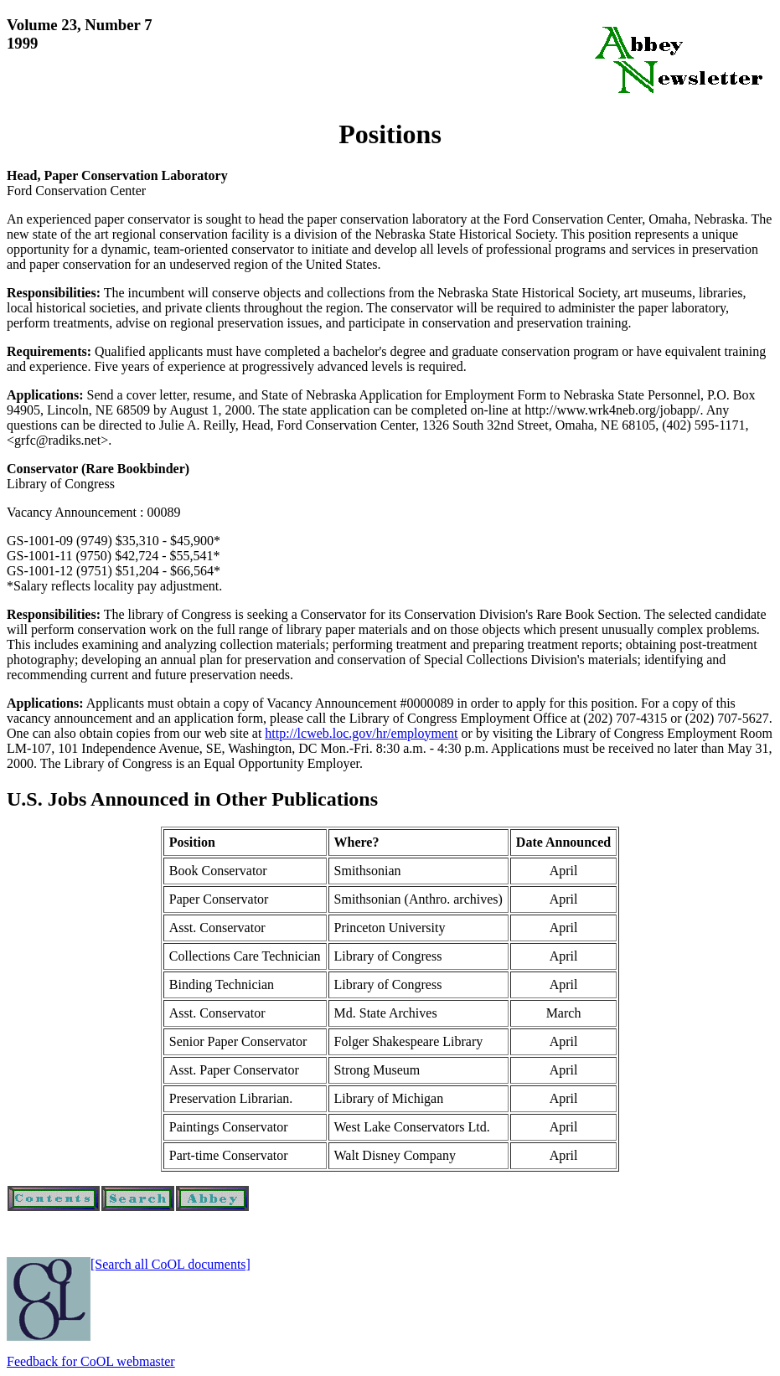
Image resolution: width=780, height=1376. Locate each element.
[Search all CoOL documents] (170, 1264)
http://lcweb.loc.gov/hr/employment (361, 733)
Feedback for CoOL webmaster (91, 1361)
